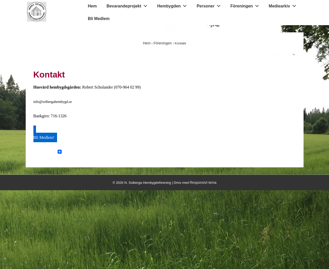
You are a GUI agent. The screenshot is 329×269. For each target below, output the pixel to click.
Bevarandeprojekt (128, 5)
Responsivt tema (203, 182)
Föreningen (246, 5)
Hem (92, 6)
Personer (210, 5)
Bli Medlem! (43, 137)
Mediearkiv (284, 5)
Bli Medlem (98, 18)
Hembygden (173, 5)
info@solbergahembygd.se (52, 102)
